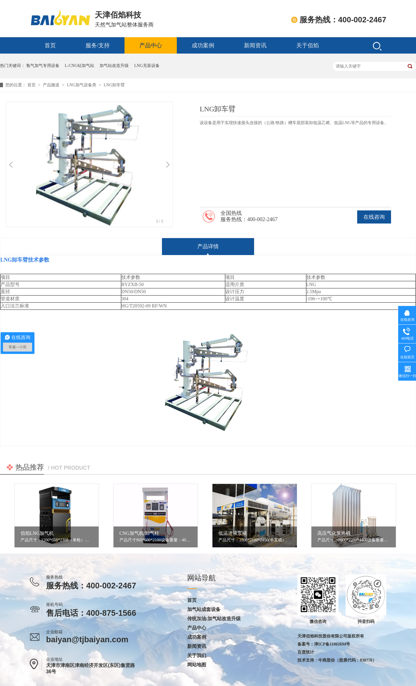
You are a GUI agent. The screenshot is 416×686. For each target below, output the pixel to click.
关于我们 (196, 655)
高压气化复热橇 (334, 533)
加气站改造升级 (114, 65)
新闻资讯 (255, 45)
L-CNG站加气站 (79, 65)
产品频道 (52, 85)
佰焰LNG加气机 (37, 533)
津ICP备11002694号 (332, 644)
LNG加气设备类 (82, 85)
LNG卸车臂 (114, 85)
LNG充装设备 (147, 65)
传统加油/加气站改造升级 (214, 618)
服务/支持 (98, 45)
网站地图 (196, 664)
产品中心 (150, 45)
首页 (50, 45)
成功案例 (203, 45)
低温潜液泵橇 (232, 533)
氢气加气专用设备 (42, 65)
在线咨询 (374, 217)
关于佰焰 (307, 45)
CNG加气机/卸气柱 (139, 533)
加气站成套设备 (203, 609)
